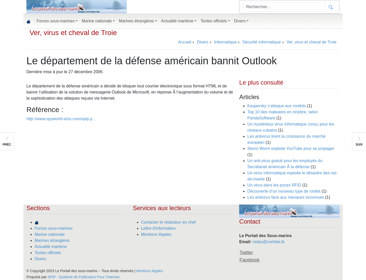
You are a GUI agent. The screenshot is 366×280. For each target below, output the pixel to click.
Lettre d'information (158, 228)
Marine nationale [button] (97, 21)
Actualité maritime (51, 246)
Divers (40, 259)
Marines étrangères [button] (136, 21)
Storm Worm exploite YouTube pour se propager (290, 148)
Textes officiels (48, 253)
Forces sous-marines (53, 228)
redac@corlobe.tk (269, 242)
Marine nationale (50, 234)
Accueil (184, 42)
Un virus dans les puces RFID (274, 185)
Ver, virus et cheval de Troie (73, 33)
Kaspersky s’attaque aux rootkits (276, 106)
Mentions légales (156, 234)
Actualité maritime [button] (177, 21)
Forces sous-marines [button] (55, 21)
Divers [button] (240, 21)
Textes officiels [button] (214, 21)
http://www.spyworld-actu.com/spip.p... (61, 119)
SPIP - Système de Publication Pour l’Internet (83, 277)
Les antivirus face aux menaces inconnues (285, 197)
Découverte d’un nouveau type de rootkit (283, 191)
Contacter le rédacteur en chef (168, 222)
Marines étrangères (52, 240)
